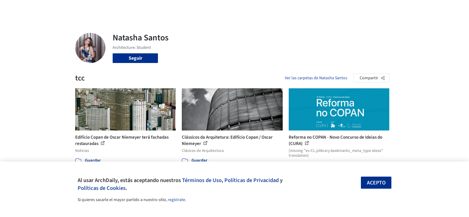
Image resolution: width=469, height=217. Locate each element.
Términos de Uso (202, 180)
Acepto (376, 183)
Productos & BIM (262, 8)
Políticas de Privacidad (251, 180)
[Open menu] (416, 8)
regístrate (176, 200)
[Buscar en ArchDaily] (138, 8)
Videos (313, 8)
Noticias (292, 8)
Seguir (135, 58)
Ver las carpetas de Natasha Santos (316, 78)
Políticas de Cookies (102, 188)
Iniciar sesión (345, 8)
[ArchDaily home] (53, 8)
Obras (209, 8)
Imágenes (230, 8)
